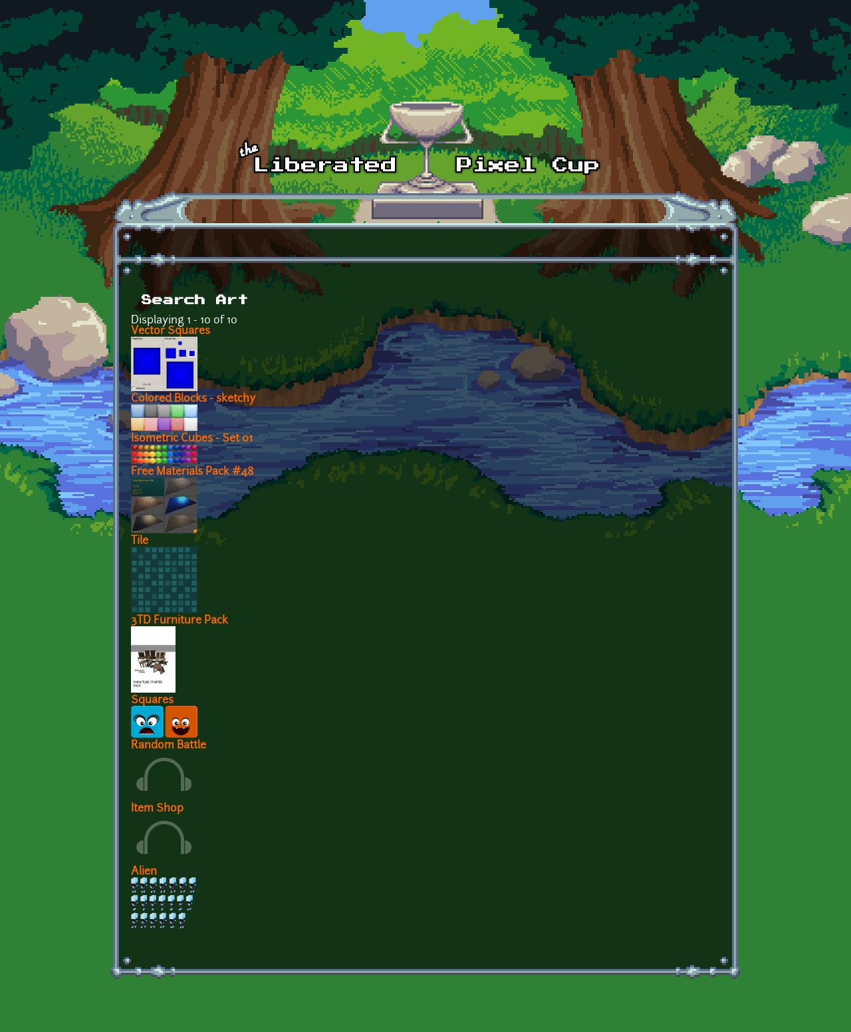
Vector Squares (170, 331)
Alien (144, 872)
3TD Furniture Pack (179, 621)
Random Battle (168, 745)
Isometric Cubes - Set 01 (192, 439)
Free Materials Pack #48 (192, 472)
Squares (152, 700)
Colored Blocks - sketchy (193, 399)
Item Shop (157, 809)
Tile (139, 541)
